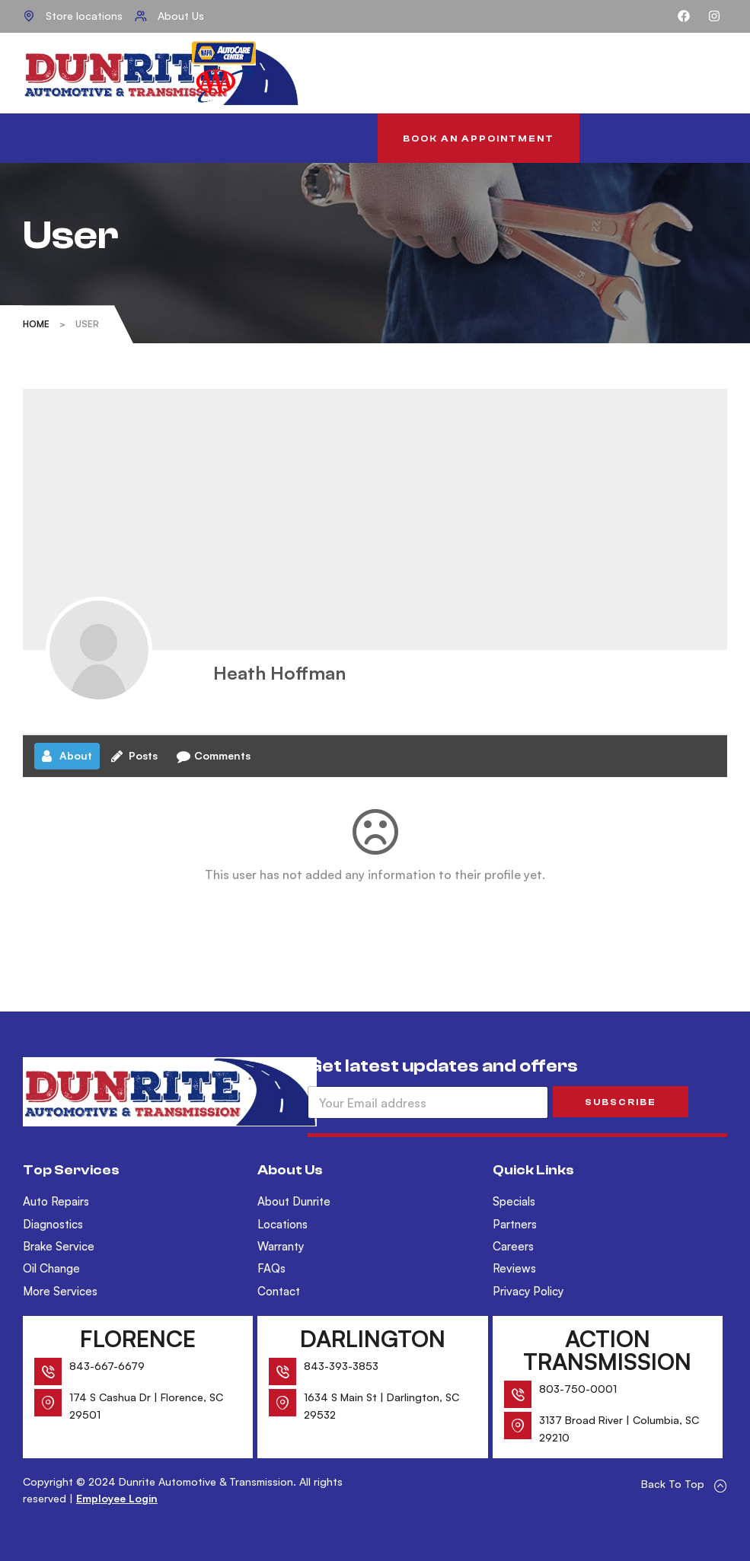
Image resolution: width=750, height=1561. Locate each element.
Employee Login (117, 1498)
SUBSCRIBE (620, 1102)
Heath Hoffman (279, 672)
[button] (478, 138)
